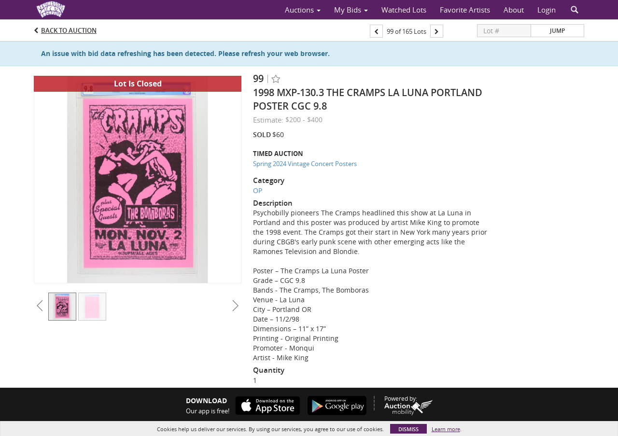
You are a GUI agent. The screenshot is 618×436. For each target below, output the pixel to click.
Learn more (446, 429)
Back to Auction (69, 30)
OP (257, 190)
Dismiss (408, 429)
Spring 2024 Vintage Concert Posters (305, 163)
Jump (557, 31)
